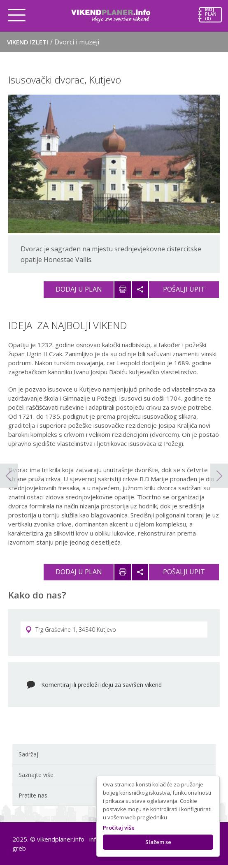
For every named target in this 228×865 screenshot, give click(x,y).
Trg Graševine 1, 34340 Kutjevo (71, 629)
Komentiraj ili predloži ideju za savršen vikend (101, 685)
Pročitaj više (119, 827)
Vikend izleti (53, 41)
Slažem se (158, 842)
